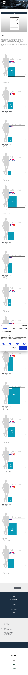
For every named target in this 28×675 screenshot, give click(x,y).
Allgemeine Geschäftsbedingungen (17, 671)
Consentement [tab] (4, 328)
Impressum (23, 671)
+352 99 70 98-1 (10, 633)
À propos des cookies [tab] (23, 328)
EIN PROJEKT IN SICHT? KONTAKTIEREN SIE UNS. (14, 644)
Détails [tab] (14, 328)
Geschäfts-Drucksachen (3, 5)
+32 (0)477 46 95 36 (10, 635)
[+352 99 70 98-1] (23, 1)
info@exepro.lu (10, 629)
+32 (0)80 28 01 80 (10, 634)
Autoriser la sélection (14, 348)
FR (19, 1)
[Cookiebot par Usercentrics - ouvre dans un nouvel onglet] (23, 325)
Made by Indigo (5, 671)
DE (20, 1)
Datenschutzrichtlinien (10, 671)
